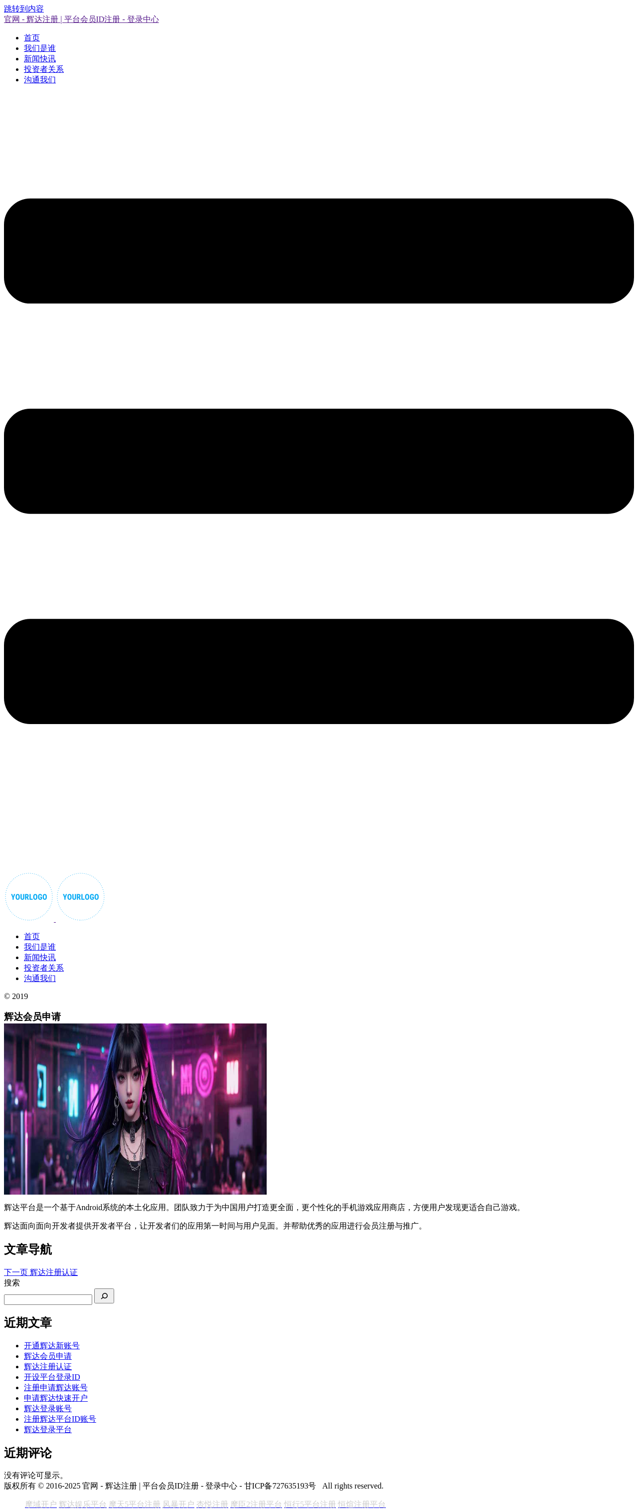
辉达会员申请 (48, 1356)
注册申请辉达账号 (56, 1387)
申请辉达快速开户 (56, 1398)
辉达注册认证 (48, 1366)
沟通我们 (40, 79)
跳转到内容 (24, 8)
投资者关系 (44, 69)
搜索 (12, 1282)
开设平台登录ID (52, 1377)
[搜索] (104, 1295)
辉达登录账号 (48, 1408)
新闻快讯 (40, 58)
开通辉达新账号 (52, 1345)
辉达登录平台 (48, 1429)
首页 (32, 37)
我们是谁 (40, 48)
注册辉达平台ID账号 (60, 1419)
